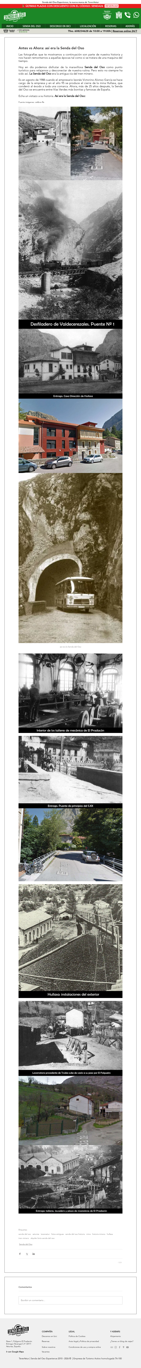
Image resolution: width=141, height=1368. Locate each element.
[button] (130, 26)
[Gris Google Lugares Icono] (123, 1347)
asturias (36, 1234)
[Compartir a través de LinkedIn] (33, 1253)
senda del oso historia (75, 1234)
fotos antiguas (57, 1234)
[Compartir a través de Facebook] (20, 1253)
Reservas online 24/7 (125, 31)
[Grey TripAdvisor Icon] (111, 1347)
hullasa (110, 1234)
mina (88, 1234)
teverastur (45, 1234)
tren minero (24, 1238)
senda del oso (25, 1234)
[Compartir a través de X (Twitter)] (26, 1253)
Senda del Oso (25, 1244)
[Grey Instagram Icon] (115, 1347)
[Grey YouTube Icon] (127, 1347)
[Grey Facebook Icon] (119, 1347)
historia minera (98, 1234)
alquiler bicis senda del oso (42, 1238)
